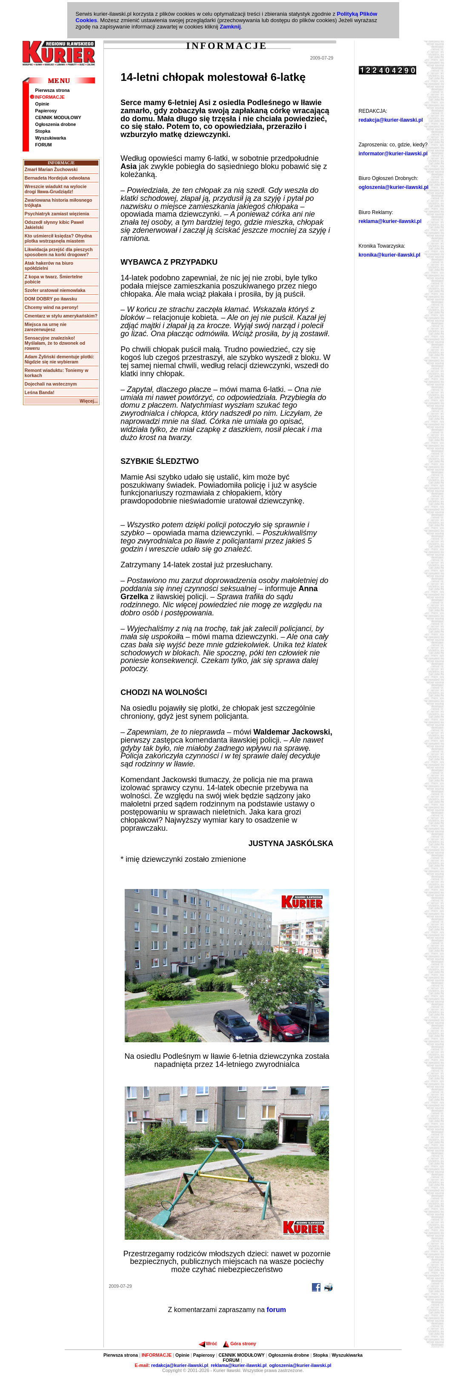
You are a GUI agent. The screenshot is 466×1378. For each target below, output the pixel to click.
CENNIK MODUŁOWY (58, 117)
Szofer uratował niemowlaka (55, 290)
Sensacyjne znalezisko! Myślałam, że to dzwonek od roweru (55, 343)
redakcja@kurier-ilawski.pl (391, 120)
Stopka (43, 131)
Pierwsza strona (52, 90)
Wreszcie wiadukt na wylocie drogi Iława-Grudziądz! (56, 189)
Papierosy (46, 110)
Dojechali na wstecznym (51, 383)
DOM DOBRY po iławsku (51, 298)
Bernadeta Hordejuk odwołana (57, 177)
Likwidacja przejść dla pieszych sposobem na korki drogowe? (59, 252)
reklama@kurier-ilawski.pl (390, 221)
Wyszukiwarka (50, 137)
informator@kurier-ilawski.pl (393, 154)
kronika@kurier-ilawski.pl (389, 255)
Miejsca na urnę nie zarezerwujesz (45, 327)
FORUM (43, 144)
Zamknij (230, 26)
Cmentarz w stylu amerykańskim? (61, 315)
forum (276, 1309)
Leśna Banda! (39, 392)
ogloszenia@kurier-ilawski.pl (394, 187)
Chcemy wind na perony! (51, 307)
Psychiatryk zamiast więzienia (57, 213)
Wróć (208, 1343)
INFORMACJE (47, 97)
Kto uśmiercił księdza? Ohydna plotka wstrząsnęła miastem (58, 238)
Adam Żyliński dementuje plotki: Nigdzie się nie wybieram (59, 359)
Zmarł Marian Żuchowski (51, 169)
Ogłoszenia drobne (55, 124)
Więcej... (89, 400)
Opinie (42, 103)
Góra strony (239, 1343)
